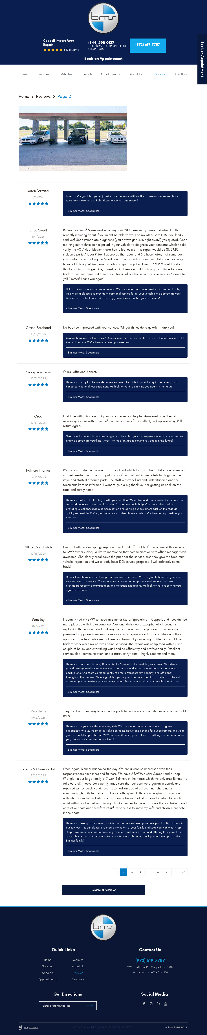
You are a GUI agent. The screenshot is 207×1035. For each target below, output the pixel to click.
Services (43, 74)
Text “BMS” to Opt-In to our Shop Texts (107, 47)
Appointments (110, 74)
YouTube (165, 1003)
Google (151, 1003)
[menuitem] (23, 74)
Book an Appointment (103, 58)
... (175, 872)
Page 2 (64, 96)
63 (183, 872)
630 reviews (71, 49)
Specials (86, 74)
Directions (181, 74)
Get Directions (67, 994)
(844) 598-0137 (101, 43)
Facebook (143, 1003)
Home (23, 74)
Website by (176, 1028)
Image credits (31, 1027)
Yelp (158, 1003)
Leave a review (103, 890)
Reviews (159, 74)
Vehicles (66, 74)
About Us (136, 74)
